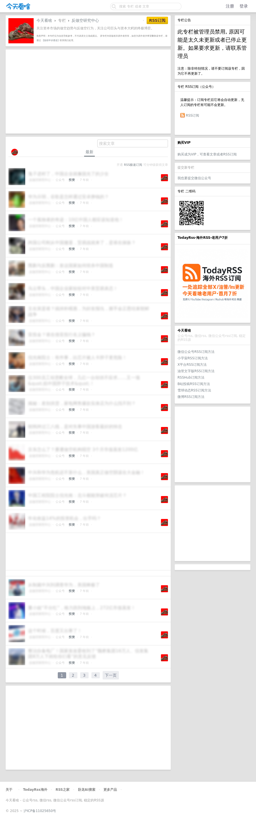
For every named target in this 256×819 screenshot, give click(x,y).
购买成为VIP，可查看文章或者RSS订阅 (207, 154)
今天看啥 (44, 20)
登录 (243, 6)
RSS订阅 (192, 115)
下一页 (111, 675)
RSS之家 (63, 790)
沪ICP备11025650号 (40, 811)
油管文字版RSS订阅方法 (196, 371)
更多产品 (110, 790)
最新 (89, 152)
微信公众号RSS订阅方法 (196, 352)
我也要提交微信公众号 (194, 178)
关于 (9, 790)
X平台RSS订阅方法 (192, 365)
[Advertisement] (212, 444)
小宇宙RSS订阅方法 (192, 358)
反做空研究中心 (85, 20)
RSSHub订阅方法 (190, 377)
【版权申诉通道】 (51, 40)
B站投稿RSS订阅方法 (193, 384)
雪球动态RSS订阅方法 (194, 390)
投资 (72, 180)
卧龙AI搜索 (86, 790)
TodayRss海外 (35, 790)
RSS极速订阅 (133, 165)
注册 (230, 6)
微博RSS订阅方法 (190, 397)
